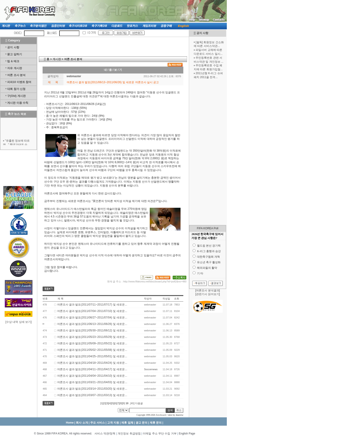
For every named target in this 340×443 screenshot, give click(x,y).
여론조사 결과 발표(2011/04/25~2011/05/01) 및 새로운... (92, 356)
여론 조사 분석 (16, 75)
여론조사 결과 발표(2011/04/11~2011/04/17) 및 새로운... (92, 369)
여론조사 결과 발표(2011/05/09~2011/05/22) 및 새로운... (92, 343)
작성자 (148, 298)
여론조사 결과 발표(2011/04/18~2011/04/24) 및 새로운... (92, 362)
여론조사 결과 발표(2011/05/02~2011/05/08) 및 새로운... (92, 349)
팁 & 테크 (13, 61)
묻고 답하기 (14, 54)
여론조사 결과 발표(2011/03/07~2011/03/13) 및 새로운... (92, 395)
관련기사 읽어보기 (207, 294)
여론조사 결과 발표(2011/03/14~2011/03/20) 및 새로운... (92, 388)
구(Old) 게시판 (16, 96)
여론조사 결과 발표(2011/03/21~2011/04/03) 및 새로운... (92, 382)
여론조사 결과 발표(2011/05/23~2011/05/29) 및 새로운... (92, 337)
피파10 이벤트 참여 (19, 82)
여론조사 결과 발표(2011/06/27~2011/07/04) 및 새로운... (92, 317)
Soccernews (150, 369)
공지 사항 (202, 33)
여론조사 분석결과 (207, 290)
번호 (45, 298)
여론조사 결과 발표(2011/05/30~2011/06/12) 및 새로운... (92, 330)
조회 (176, 298)
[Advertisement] (207, 152)
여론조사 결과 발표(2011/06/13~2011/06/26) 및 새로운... (92, 324)
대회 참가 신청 (16, 89)
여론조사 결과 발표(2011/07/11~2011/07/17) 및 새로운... (92, 304)
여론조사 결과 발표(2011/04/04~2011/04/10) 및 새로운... (92, 375)
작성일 (166, 298)
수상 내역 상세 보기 (18, 322)
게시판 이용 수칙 (17, 102)
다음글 (139, 403)
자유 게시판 (14, 68)
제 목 (60, 298)
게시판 (57, 59)
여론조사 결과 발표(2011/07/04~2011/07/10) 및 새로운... (92, 311)
